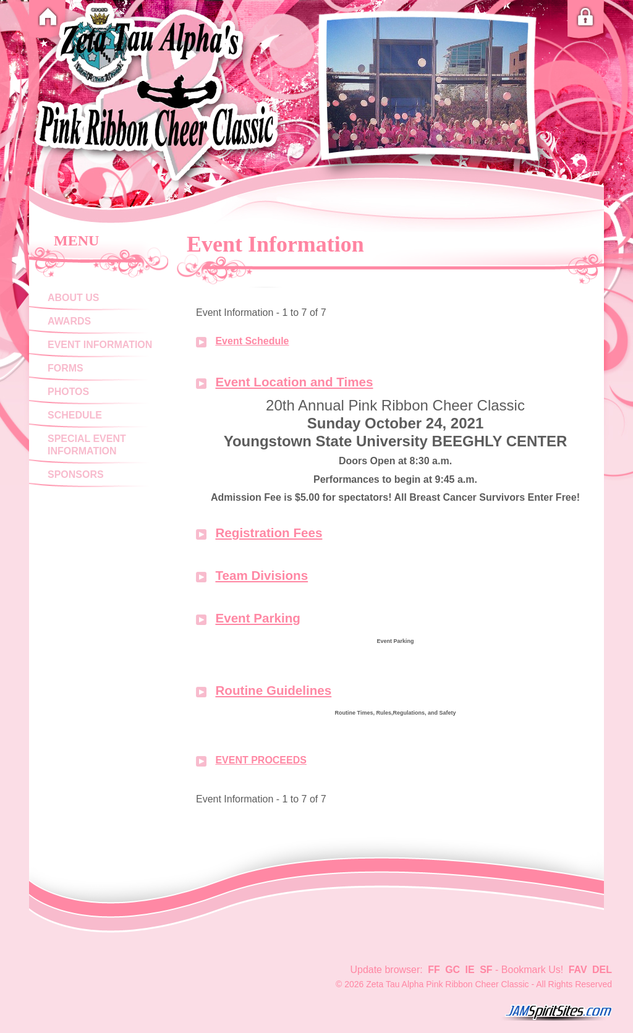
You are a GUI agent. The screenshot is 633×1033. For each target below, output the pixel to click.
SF (486, 969)
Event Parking (257, 618)
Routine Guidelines (273, 690)
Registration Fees (268, 532)
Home (47, 17)
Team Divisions (261, 575)
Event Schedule (252, 341)
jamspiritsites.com (556, 1013)
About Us (73, 297)
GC (452, 969)
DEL (602, 969)
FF (434, 969)
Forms (65, 368)
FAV (578, 969)
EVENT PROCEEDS (260, 760)
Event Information (100, 344)
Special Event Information (87, 444)
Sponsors (76, 474)
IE (470, 969)
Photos (68, 391)
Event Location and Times (294, 382)
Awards (69, 321)
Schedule (75, 415)
